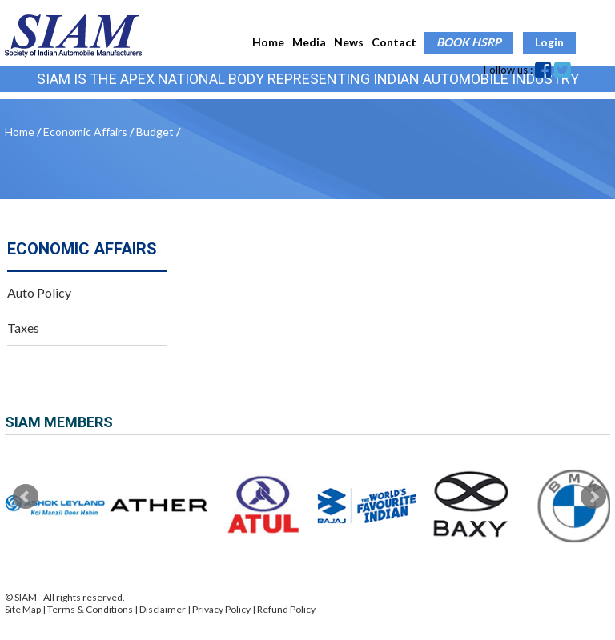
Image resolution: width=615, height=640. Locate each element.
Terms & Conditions (91, 609)
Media (309, 42)
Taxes (23, 327)
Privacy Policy (221, 609)
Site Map (23, 609)
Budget (155, 131)
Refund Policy (286, 609)
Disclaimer (162, 609)
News (349, 42)
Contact (394, 42)
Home (268, 42)
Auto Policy (39, 292)
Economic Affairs (85, 131)
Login (549, 42)
